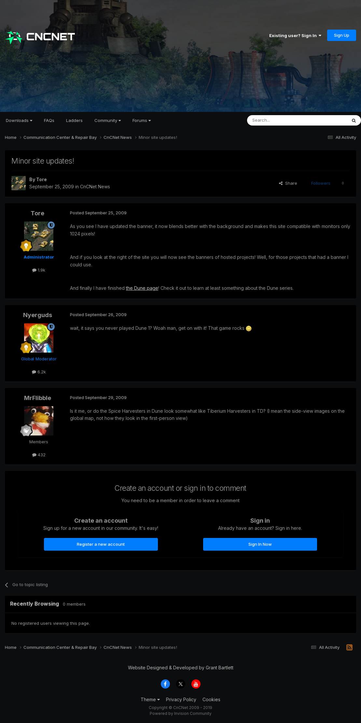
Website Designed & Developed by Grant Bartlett (180, 667)
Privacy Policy (181, 699)
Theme (150, 699)
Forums (141, 120)
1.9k (38, 270)
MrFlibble (37, 398)
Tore (41, 179)
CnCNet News (95, 186)
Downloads (19, 120)
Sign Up (341, 35)
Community (107, 120)
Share (288, 183)
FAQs (49, 120)
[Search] (280, 120)
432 (39, 454)
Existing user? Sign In (295, 35)
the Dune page (142, 288)
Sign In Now (260, 544)
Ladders (74, 120)
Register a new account (101, 544)
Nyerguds (37, 315)
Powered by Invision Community (181, 713)
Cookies (211, 699)
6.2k (39, 371)
